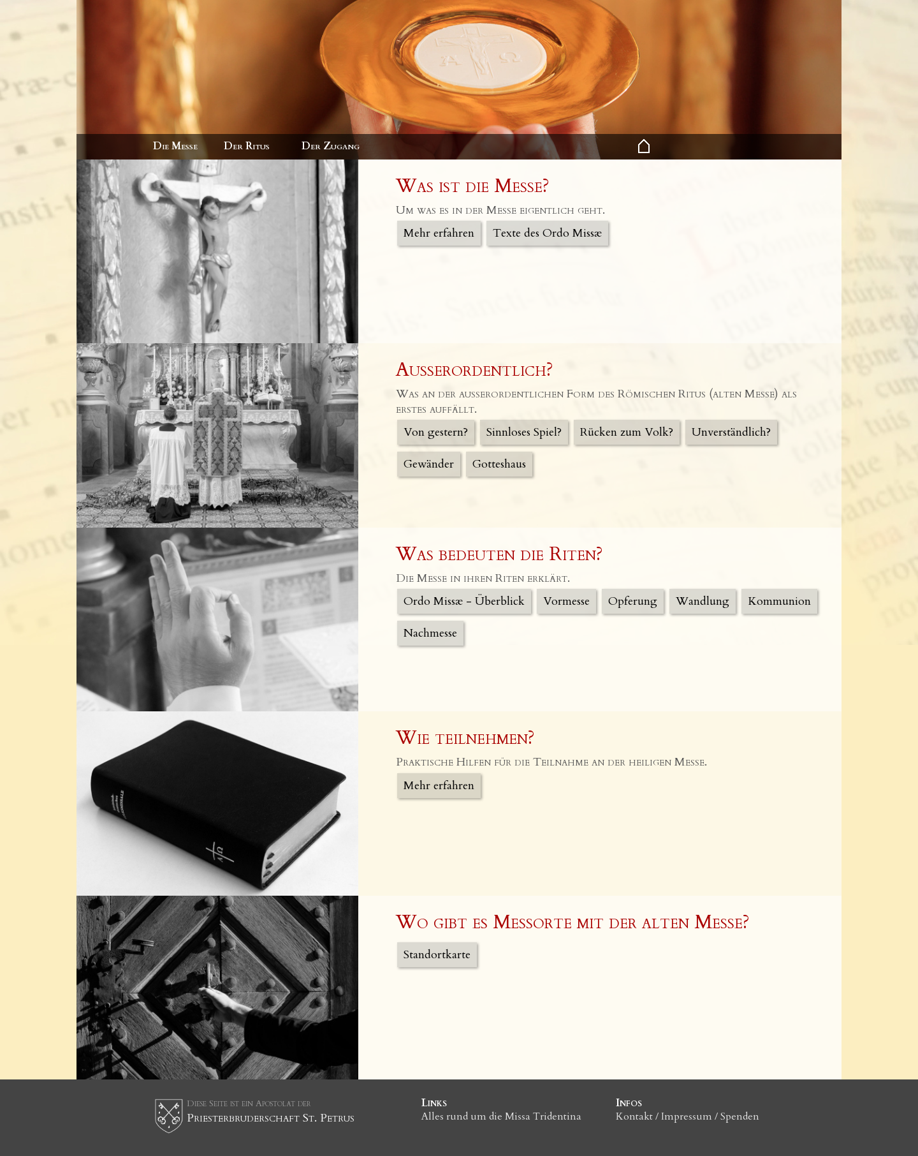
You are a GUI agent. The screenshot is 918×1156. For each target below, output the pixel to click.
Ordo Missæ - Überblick (464, 601)
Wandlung (702, 601)
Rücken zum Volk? (626, 432)
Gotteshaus (499, 464)
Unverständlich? (731, 432)
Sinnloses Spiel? (524, 432)
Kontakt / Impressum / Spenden (687, 1116)
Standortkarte (437, 955)
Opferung (632, 601)
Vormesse (566, 601)
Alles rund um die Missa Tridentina (501, 1116)
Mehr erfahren (439, 233)
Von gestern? (436, 432)
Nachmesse (430, 633)
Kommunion (779, 601)
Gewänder (429, 464)
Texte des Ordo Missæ (547, 233)
